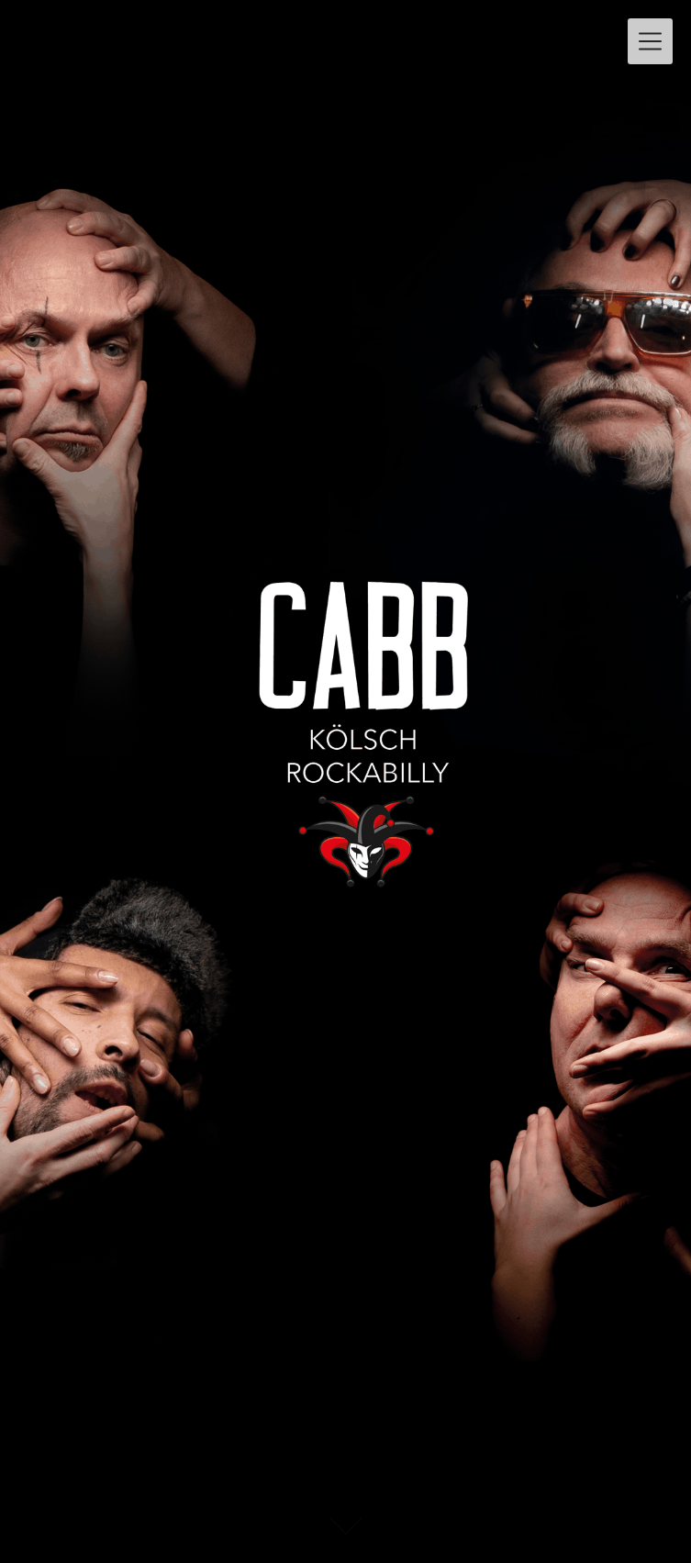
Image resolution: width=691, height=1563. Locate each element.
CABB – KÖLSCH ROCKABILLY (215, 34)
